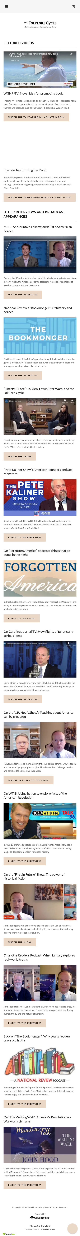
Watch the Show (19, 456)
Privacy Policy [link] (40, 1226)
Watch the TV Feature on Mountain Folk (36, 117)
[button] (6, 6)
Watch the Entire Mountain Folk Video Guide (39, 197)
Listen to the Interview (24, 537)
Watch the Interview (22, 294)
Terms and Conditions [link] (40, 1229)
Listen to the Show (21, 618)
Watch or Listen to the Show (28, 780)
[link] (73, 6)
